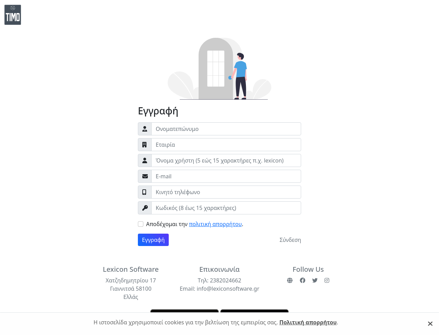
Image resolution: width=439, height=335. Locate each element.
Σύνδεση (290, 240)
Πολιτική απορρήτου (308, 322)
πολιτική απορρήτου (215, 224)
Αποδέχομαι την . (194, 224)
